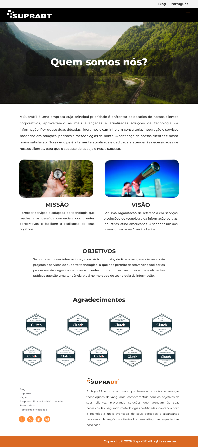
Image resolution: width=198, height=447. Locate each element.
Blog (162, 4)
